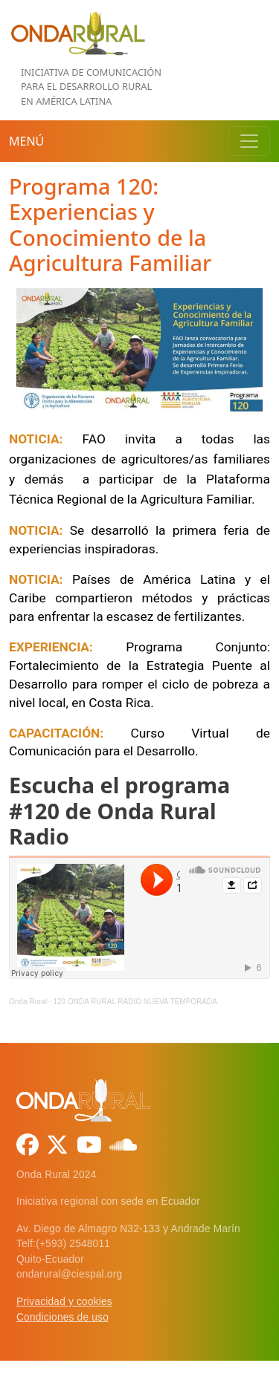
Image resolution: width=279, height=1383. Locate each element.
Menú (26, 141)
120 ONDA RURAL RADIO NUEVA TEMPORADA (135, 1002)
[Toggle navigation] (249, 141)
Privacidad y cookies (64, 1301)
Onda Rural (28, 1002)
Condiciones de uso (62, 1317)
